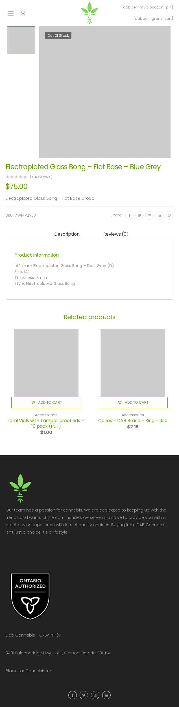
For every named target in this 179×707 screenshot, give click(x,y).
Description (66, 234)
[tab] (67, 234)
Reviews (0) (116, 234)
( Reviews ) (41, 177)
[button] (46, 402)
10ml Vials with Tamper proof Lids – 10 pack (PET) (46, 423)
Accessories (46, 415)
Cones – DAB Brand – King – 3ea (132, 420)
